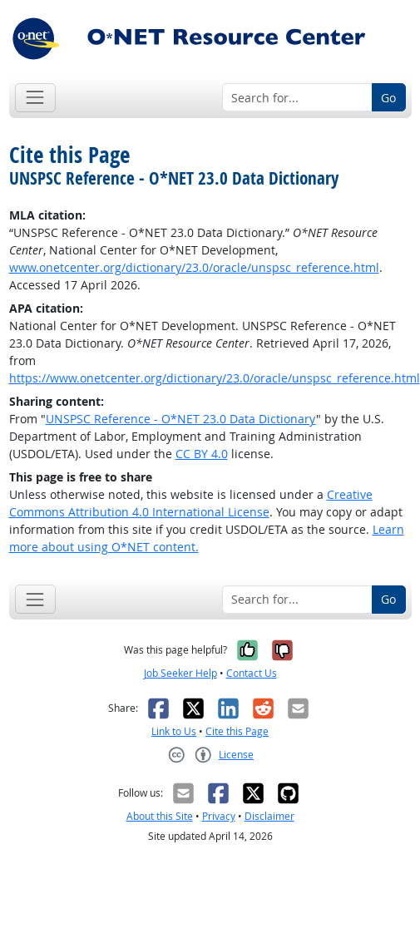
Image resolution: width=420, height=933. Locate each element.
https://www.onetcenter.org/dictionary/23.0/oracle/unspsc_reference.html (214, 378)
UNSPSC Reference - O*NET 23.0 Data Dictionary (181, 419)
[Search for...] (297, 97)
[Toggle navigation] (35, 97)
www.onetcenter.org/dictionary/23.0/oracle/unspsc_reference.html (194, 267)
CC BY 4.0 (201, 454)
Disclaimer (269, 816)
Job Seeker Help (180, 673)
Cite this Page (237, 731)
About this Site (159, 816)
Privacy (218, 816)
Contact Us (251, 673)
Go (388, 98)
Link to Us (173, 731)
